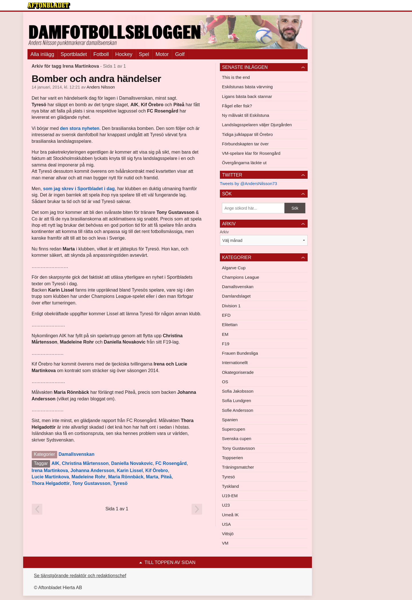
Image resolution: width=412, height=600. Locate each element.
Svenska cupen (236, 438)
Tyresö (120, 483)
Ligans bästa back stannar (247, 96)
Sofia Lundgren (236, 400)
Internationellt (235, 362)
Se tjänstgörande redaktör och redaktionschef (80, 575)
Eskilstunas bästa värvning (247, 86)
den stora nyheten (79, 128)
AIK (55, 463)
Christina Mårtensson (85, 463)
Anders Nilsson (101, 87)
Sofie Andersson (237, 410)
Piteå (166, 476)
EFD (226, 315)
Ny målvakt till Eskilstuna (245, 115)
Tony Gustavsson (91, 483)
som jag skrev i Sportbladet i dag (79, 188)
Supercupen (233, 429)
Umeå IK (230, 514)
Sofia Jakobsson (237, 391)
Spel (144, 54)
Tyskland (230, 486)
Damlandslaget (236, 296)
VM (225, 543)
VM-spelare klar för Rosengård (251, 153)
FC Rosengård (171, 463)
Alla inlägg (42, 54)
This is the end (236, 77)
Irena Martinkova (50, 470)
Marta (152, 476)
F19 (225, 343)
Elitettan (229, 324)
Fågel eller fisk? (237, 105)
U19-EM (230, 495)
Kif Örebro (156, 470)
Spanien (230, 419)
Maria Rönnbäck (126, 476)
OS (225, 381)
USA (226, 524)
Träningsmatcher (238, 467)
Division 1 (231, 305)
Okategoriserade (238, 372)
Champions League (240, 277)
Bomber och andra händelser (96, 78)
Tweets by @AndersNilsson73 (248, 183)
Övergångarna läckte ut (244, 162)
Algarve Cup (234, 267)
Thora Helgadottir (51, 483)
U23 (226, 505)
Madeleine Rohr (88, 476)
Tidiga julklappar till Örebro (247, 134)
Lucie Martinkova (50, 476)
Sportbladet (74, 54)
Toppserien (232, 457)
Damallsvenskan (76, 454)
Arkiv (224, 232)
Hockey (123, 54)
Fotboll (101, 54)
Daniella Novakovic (132, 463)
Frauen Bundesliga (240, 353)
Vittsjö (228, 533)
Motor (162, 54)
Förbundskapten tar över (245, 143)
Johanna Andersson (92, 470)
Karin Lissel (130, 470)
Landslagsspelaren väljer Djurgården (257, 124)
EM (225, 334)
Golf (179, 54)
